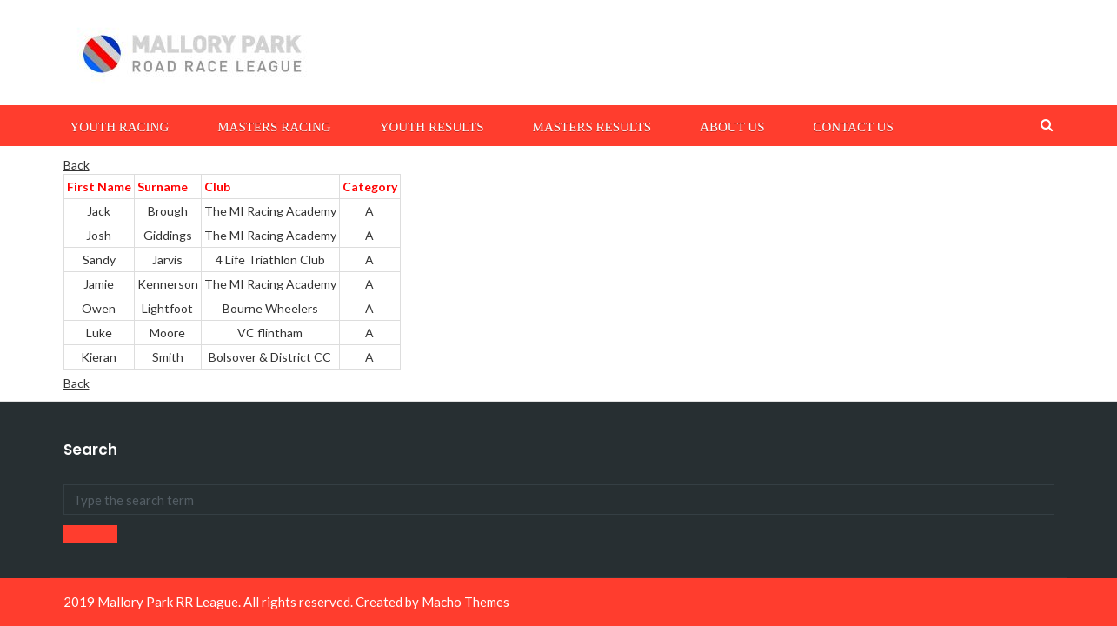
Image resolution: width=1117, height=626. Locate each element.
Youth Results (432, 127)
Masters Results (592, 127)
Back (76, 164)
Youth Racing (120, 127)
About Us (732, 127)
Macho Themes (465, 601)
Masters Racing (273, 127)
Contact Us (853, 127)
